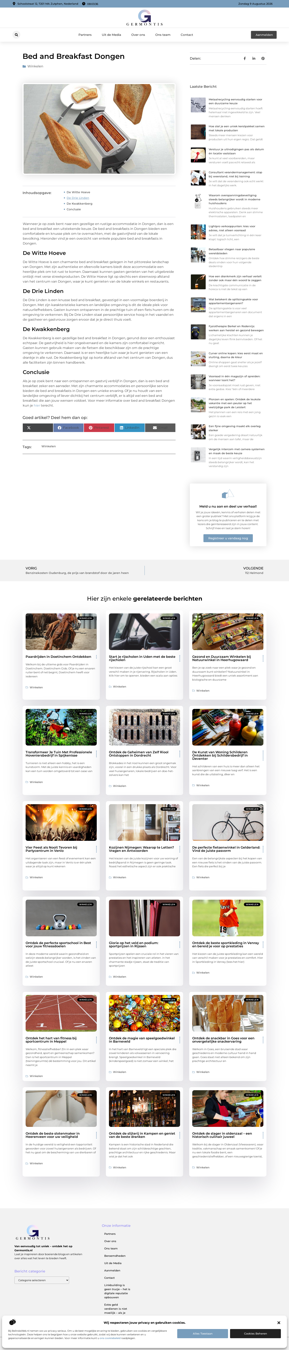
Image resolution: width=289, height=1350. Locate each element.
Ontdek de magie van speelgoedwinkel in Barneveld (142, 1039)
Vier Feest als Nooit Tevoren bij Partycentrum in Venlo (51, 849)
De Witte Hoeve (78, 192)
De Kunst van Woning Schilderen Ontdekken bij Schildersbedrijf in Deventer (220, 755)
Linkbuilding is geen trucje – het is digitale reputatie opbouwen (117, 1291)
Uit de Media (111, 35)
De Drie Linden (78, 198)
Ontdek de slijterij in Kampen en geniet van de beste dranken (142, 1135)
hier (37, 405)
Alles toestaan (203, 1333)
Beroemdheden (115, 1255)
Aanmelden (112, 1270)
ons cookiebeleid (110, 1338)
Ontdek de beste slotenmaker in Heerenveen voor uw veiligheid (53, 1135)
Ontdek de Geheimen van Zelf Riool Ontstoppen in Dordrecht (138, 753)
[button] (279, 1323)
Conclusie (74, 209)
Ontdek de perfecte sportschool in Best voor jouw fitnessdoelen (58, 944)
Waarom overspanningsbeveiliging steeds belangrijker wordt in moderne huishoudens (234, 199)
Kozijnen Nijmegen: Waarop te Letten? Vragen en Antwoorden (141, 849)
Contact (187, 35)
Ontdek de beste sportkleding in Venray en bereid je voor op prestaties (225, 944)
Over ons (138, 35)
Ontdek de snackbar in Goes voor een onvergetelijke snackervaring (223, 1039)
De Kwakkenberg (79, 203)
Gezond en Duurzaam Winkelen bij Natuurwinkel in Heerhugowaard (221, 658)
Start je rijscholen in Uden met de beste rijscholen (142, 658)
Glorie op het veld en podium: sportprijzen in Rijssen (133, 944)
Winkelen (35, 66)
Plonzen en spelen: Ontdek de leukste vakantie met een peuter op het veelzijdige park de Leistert (235, 403)
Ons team (163, 35)
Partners (85, 35)
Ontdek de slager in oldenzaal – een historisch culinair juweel (222, 1135)
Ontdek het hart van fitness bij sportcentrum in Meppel (51, 1039)
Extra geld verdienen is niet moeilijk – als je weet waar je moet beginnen (117, 1313)
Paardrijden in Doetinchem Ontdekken (58, 657)
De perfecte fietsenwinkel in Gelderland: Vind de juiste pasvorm (226, 849)
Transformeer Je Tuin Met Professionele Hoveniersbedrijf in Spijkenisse (59, 753)
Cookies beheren (255, 1333)
